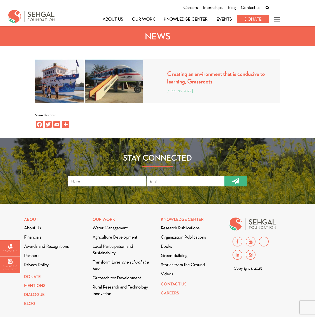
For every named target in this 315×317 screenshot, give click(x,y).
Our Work (143, 19)
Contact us (250, 7)
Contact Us (174, 284)
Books (166, 246)
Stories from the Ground (183, 264)
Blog (232, 7)
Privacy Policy (36, 264)
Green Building (174, 255)
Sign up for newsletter (10, 265)
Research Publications (180, 227)
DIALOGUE (34, 294)
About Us (113, 19)
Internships (212, 7)
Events (224, 19)
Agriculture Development (115, 237)
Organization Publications (183, 237)
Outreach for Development (117, 277)
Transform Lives (121, 265)
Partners (31, 255)
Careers (190, 7)
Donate (252, 19)
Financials (32, 237)
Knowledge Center (186, 19)
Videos (167, 273)
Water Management (110, 227)
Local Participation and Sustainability (113, 249)
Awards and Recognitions (46, 246)
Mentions (35, 285)
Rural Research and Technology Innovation (120, 290)
